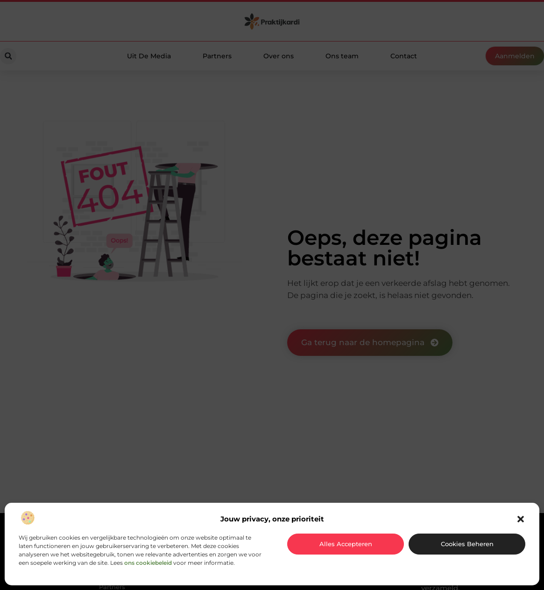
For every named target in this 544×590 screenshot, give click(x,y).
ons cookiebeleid (148, 562)
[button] (520, 519)
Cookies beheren (467, 544)
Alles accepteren (345, 544)
